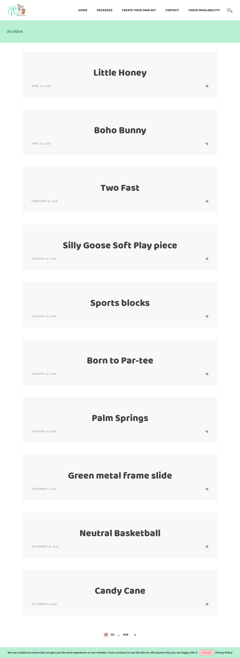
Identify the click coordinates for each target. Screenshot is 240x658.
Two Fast (120, 187)
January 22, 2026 (44, 258)
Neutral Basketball (120, 533)
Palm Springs (120, 418)
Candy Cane (120, 590)
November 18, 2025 (45, 546)
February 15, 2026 (45, 201)
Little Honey (120, 72)
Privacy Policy (223, 652)
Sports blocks (120, 303)
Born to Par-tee (120, 360)
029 (125, 634)
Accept (206, 652)
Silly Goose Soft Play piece (120, 245)
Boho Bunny (120, 130)
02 (112, 634)
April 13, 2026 (41, 85)
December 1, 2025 (44, 488)
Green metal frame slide (120, 475)
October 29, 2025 (44, 604)
